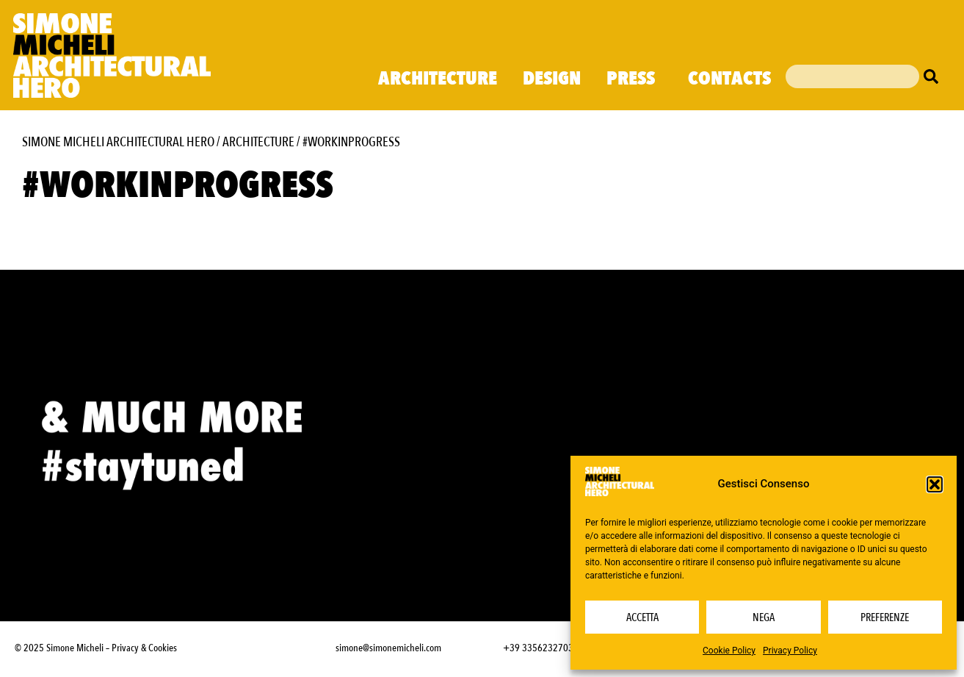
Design (552, 78)
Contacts (729, 78)
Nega (764, 617)
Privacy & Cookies (144, 648)
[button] (934, 484)
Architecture (437, 78)
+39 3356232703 (538, 648)
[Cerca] (934, 76)
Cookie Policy (729, 650)
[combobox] (852, 76)
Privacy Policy (790, 650)
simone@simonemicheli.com (388, 648)
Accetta (642, 617)
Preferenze (884, 617)
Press (634, 78)
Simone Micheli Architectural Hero (118, 142)
